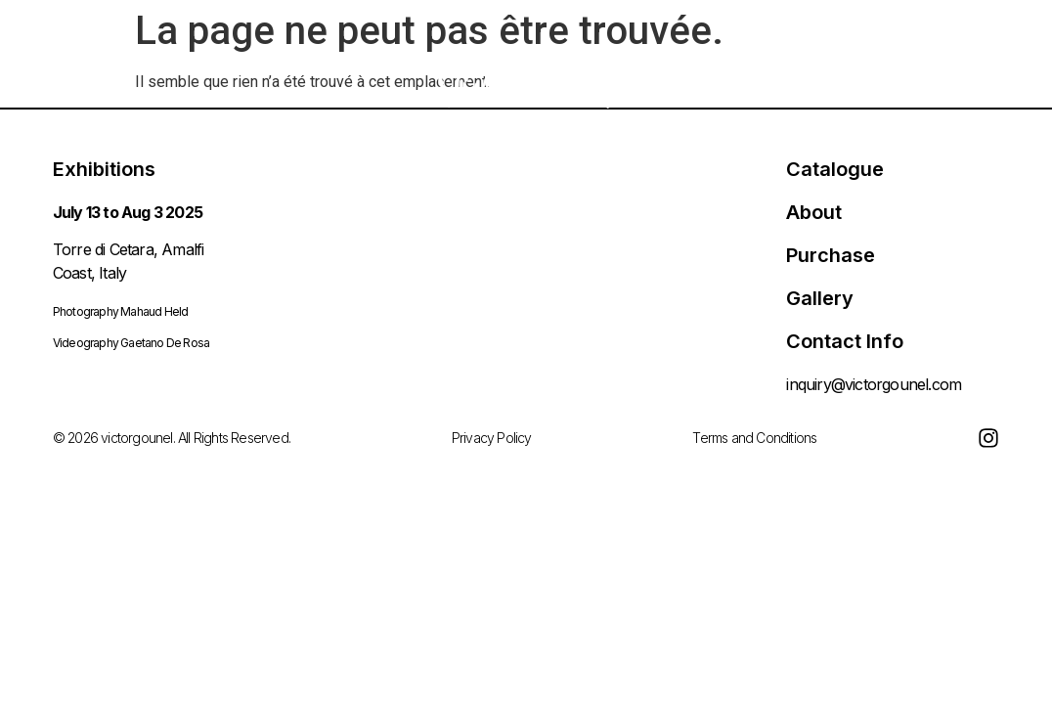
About (814, 212)
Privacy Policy (492, 437)
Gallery (820, 298)
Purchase (830, 255)
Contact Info (844, 341)
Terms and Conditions (754, 437)
